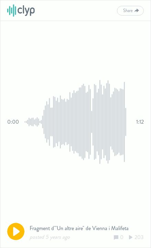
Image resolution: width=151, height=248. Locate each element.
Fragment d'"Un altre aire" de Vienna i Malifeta (79, 228)
